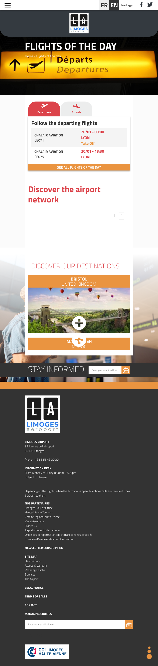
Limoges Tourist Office (39, 508)
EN (114, 5)
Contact (31, 605)
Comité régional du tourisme (42, 516)
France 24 (31, 525)
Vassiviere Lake (34, 521)
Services (30, 574)
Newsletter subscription (44, 548)
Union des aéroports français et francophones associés (58, 534)
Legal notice (34, 587)
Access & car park (36, 565)
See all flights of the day (79, 167)
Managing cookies (38, 614)
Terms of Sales (36, 596)
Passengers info (35, 570)
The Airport (31, 579)
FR (104, 5)
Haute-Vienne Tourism (38, 512)
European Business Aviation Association (49, 539)
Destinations (33, 561)
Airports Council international (42, 530)
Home (29, 56)
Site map (31, 556)
